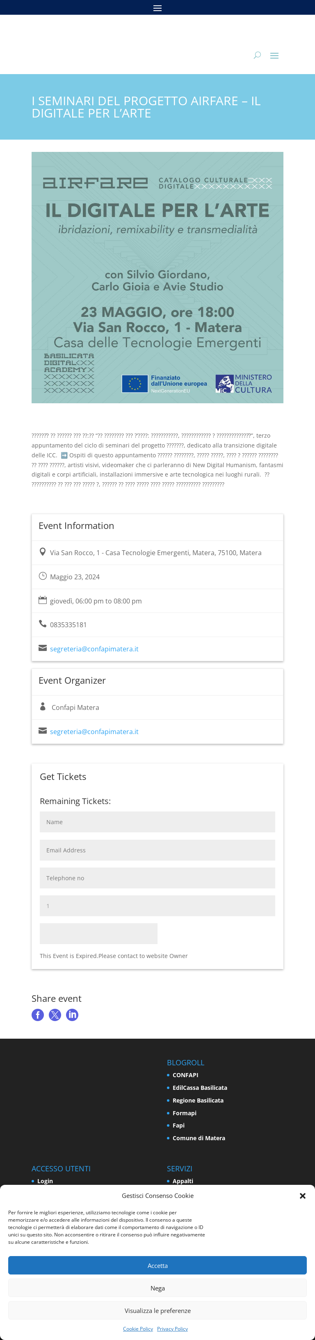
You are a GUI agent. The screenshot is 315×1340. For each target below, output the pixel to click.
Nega (158, 1288)
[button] (303, 1196)
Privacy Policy (172, 1328)
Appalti (183, 1181)
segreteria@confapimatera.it (94, 648)
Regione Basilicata (198, 1100)
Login (45, 1181)
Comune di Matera (199, 1138)
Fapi (179, 1125)
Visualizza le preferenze (158, 1310)
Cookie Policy (138, 1328)
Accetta (158, 1265)
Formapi (184, 1113)
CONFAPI (186, 1075)
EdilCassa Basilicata (200, 1087)
